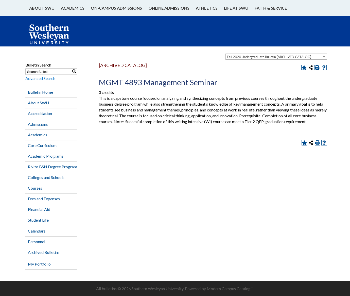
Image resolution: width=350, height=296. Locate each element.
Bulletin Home (40, 92)
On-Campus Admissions (116, 8)
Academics (72, 8)
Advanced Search (40, 78)
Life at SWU (236, 8)
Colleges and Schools (46, 177)
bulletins (109, 288)
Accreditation (40, 113)
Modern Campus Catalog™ (230, 288)
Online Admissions (168, 8)
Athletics (207, 8)
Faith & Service (271, 8)
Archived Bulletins (44, 252)
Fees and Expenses (44, 198)
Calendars (36, 230)
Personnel (36, 241)
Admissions (38, 124)
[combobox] (276, 57)
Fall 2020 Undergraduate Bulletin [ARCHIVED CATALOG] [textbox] (269, 57)
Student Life (38, 220)
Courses (35, 188)
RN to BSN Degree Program (52, 166)
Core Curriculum (42, 145)
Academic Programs (45, 156)
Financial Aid (39, 209)
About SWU (42, 8)
